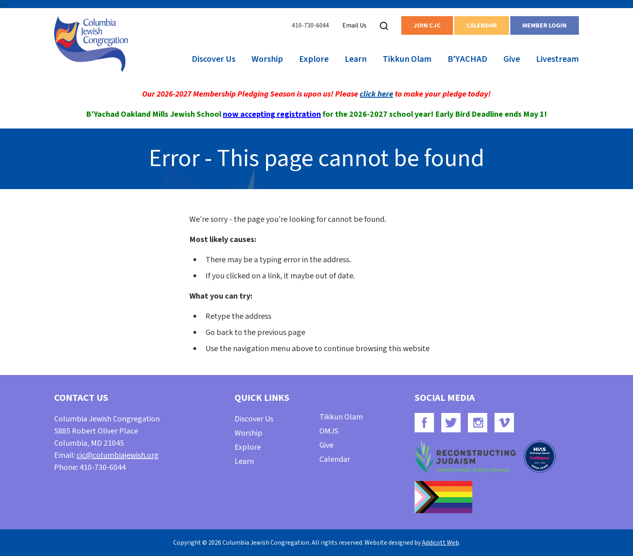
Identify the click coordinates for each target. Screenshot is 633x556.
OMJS (328, 431)
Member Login (544, 25)
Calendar (481, 25)
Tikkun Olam (407, 59)
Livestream (557, 59)
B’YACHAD (467, 59)
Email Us (354, 25)
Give (511, 59)
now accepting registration (272, 114)
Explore (314, 59)
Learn (356, 59)
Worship (267, 59)
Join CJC (427, 25)
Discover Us (213, 59)
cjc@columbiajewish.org (118, 455)
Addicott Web (440, 542)
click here (376, 94)
